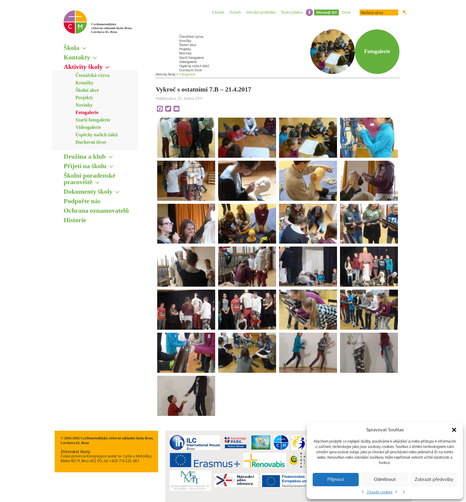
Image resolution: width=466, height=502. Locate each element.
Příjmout (336, 479)
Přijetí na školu (85, 166)
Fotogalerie (86, 112)
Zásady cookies (379, 492)
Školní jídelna (292, 12)
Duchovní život (90, 142)
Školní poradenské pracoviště (89, 179)
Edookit (218, 12)
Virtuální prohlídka (260, 12)
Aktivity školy (83, 66)
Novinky (84, 105)
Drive (346, 12)
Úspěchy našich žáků (96, 134)
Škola (71, 47)
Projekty (84, 97)
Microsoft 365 (326, 12)
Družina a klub (85, 156)
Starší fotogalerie (92, 119)
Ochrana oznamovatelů (96, 210)
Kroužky (84, 82)
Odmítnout (385, 479)
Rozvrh (235, 12)
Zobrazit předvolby (434, 479)
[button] (454, 430)
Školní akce (87, 90)
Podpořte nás (82, 201)
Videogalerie (88, 127)
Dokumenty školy (88, 191)
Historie (75, 220)
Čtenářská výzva (92, 75)
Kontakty (77, 57)
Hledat (404, 12)
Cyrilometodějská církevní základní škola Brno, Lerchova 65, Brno (111, 28)
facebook (309, 12)
